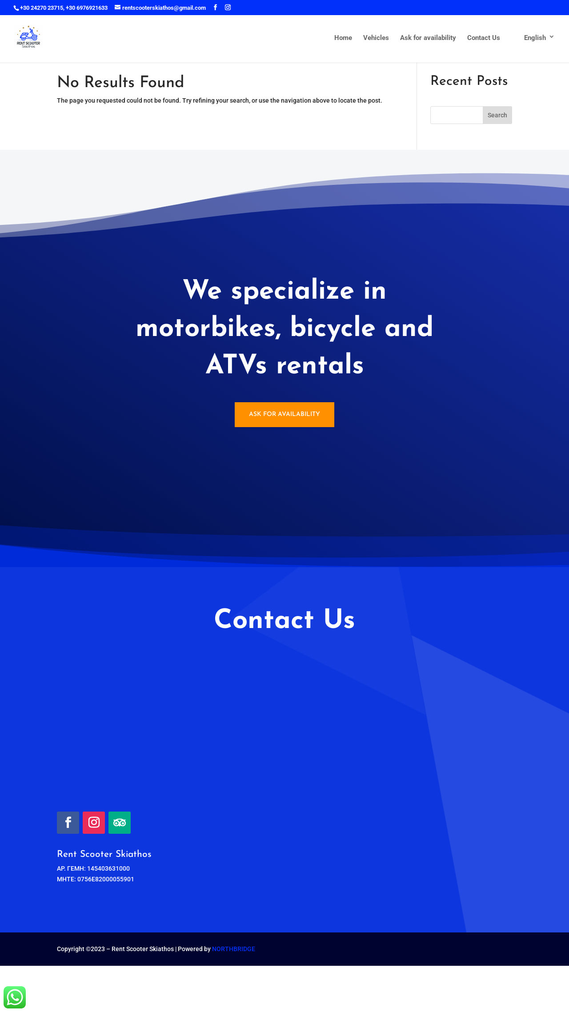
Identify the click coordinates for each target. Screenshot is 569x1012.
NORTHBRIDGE (233, 948)
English (528, 38)
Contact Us (483, 38)
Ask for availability (428, 38)
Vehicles (376, 38)
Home (343, 38)
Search (497, 115)
